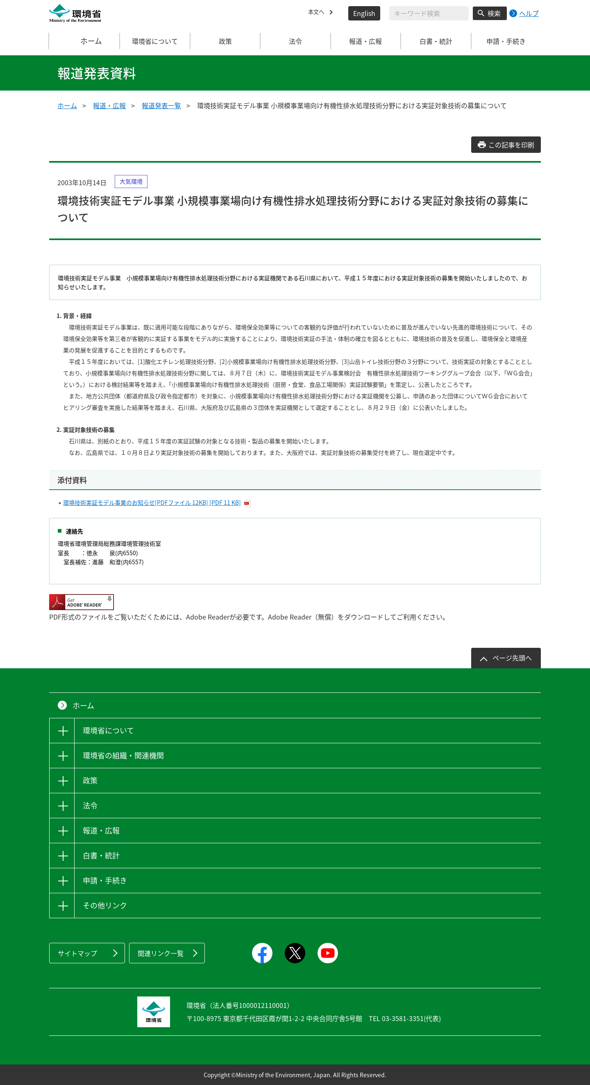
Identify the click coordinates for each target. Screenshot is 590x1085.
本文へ (318, 13)
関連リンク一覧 (161, 953)
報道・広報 (109, 105)
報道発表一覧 (161, 105)
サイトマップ (77, 953)
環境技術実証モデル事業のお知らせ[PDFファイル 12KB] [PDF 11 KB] (152, 502)
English (364, 13)
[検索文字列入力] (429, 13)
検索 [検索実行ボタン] (494, 13)
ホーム (85, 41)
